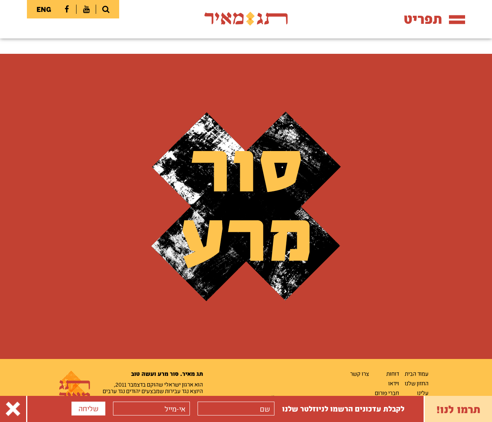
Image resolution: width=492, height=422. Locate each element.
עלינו (423, 392)
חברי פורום (387, 392)
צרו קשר (359, 373)
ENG (44, 9)
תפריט (434, 19)
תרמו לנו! (458, 409)
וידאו (393, 383)
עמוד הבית (417, 373)
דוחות (392, 373)
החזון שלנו (417, 383)
